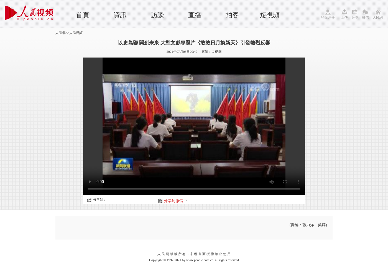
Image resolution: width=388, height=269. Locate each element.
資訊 (120, 15)
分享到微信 (176, 201)
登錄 (324, 17)
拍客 (232, 15)
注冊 (331, 17)
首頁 (82, 15)
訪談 (157, 15)
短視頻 (270, 15)
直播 (194, 15)
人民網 (378, 17)
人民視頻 (76, 33)
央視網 (216, 52)
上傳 (344, 17)
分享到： (99, 199)
